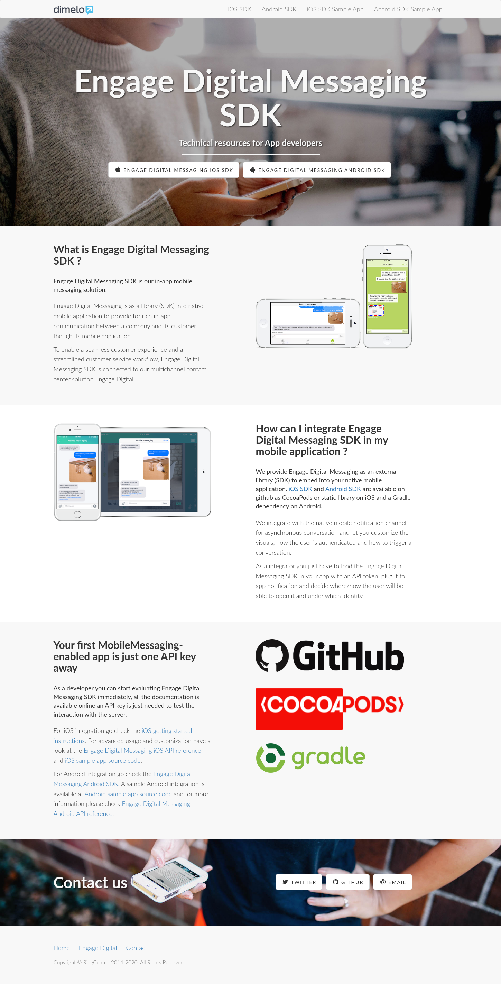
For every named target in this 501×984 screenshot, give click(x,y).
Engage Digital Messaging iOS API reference (142, 750)
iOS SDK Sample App (335, 9)
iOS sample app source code (103, 760)
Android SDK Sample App (408, 9)
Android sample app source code (128, 794)
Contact (136, 947)
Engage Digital (98, 947)
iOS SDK (239, 9)
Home (62, 947)
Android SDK (279, 9)
